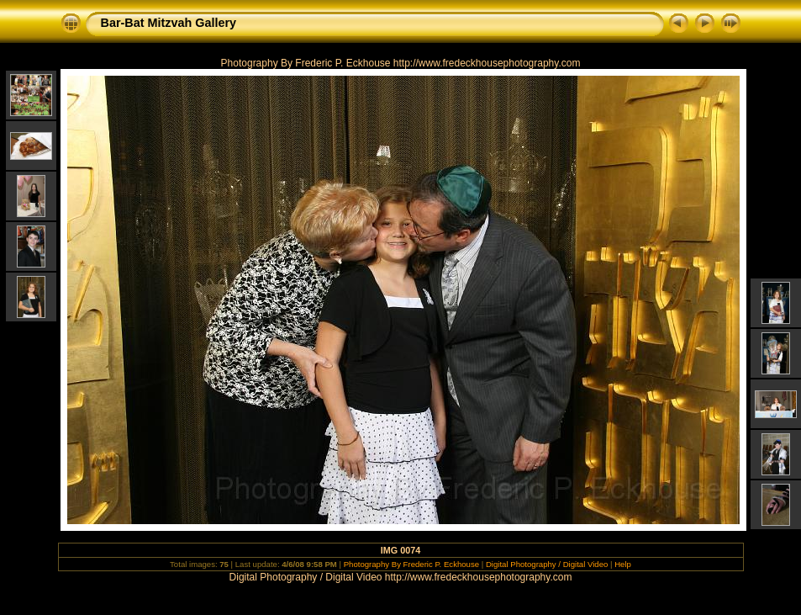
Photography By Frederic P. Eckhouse (411, 564)
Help (622, 564)
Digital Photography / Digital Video (547, 564)
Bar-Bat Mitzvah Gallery (169, 22)
